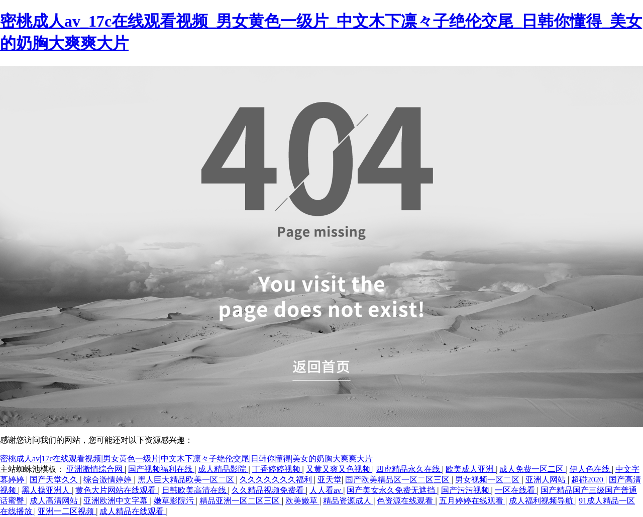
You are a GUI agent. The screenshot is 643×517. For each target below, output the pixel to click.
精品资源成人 (348, 500)
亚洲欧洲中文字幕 (116, 500)
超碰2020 (588, 479)
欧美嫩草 (302, 500)
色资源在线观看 (406, 500)
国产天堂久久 (55, 479)
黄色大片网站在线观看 (116, 490)
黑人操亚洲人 (47, 490)
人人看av (326, 490)
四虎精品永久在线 (409, 469)
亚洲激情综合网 (95, 469)
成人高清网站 (55, 500)
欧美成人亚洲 (471, 469)
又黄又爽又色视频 (339, 469)
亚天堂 (329, 479)
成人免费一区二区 (532, 469)
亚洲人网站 (546, 479)
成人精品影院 (223, 469)
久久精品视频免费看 (269, 490)
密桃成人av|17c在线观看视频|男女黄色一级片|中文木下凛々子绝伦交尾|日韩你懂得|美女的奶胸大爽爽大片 (186, 458)
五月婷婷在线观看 (472, 500)
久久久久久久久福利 (277, 479)
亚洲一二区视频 (67, 511)
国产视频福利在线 (161, 469)
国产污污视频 (466, 490)
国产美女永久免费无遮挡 (392, 490)
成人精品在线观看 (132, 511)
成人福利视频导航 (542, 500)
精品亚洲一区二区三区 (240, 500)
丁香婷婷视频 (277, 469)
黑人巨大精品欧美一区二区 (187, 479)
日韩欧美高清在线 (195, 490)
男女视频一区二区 (488, 479)
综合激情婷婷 (108, 479)
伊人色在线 (591, 469)
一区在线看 (516, 490)
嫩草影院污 (175, 500)
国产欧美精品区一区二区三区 (398, 479)
